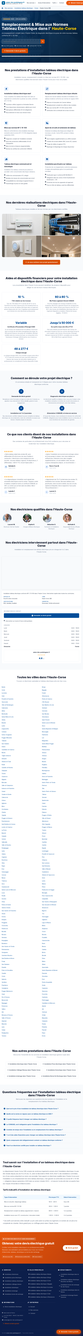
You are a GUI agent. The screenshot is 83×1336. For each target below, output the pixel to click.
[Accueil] (2, 8)
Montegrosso (46, 770)
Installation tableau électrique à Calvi (39, 1293)
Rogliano (44, 764)
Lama (3, 851)
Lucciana (4, 693)
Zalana (3, 854)
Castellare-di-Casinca (8, 749)
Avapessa (45, 928)
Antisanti (4, 758)
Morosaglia (45, 731)
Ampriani (4, 1021)
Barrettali (44, 839)
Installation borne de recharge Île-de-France (69, 1285)
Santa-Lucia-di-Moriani (48, 723)
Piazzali (44, 1030)
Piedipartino (5, 1033)
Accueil (32, 1306)
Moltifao (44, 746)
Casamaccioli (5, 887)
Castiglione (5, 988)
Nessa (3, 878)
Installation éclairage (10, 1291)
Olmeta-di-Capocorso (48, 875)
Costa (3, 976)
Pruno (43, 836)
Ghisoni (44, 833)
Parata (44, 1024)
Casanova (4, 776)
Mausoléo (45, 1018)
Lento (43, 881)
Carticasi (44, 1012)
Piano (43, 1033)
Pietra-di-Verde (6, 904)
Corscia (4, 875)
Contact (61, 3)
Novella (4, 931)
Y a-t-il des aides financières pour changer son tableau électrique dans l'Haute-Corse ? (35, 1135)
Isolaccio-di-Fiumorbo (8, 788)
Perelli (3, 895)
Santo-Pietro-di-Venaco (49, 791)
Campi (3, 1030)
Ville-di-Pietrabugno (7, 705)
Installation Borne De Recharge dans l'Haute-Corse (58, 1076)
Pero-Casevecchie (47, 895)
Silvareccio (45, 907)
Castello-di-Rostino (7, 767)
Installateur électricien (10, 1274)
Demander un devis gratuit (41, 615)
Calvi (3, 696)
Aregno (44, 758)
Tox (43, 913)
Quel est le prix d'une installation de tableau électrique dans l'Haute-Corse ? (31, 1108)
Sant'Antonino (46, 866)
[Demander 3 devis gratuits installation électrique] (68, 1332)
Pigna (3, 866)
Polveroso (5, 1006)
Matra (43, 961)
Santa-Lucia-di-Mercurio (9, 889)
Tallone (44, 794)
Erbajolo (4, 919)
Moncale (4, 782)
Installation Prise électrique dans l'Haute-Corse (59, 1064)
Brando (4, 723)
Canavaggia (5, 872)
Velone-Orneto (6, 907)
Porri (43, 979)
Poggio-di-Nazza (47, 827)
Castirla (44, 845)
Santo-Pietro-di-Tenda (48, 782)
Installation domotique (10, 1287)
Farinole (44, 806)
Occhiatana (5, 809)
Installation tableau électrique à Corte (40, 1280)
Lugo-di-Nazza (46, 922)
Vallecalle (4, 842)
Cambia (44, 949)
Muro (3, 806)
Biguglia (44, 690)
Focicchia (44, 994)
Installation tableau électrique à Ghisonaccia (41, 1297)
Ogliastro (44, 919)
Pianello (4, 967)
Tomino (44, 830)
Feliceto (44, 809)
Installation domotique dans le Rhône (69, 1291)
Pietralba (44, 767)
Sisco (43, 726)
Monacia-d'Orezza (7, 1015)
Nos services (31, 3)
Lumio (3, 726)
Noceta (44, 934)
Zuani (3, 994)
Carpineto (45, 988)
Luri (43, 737)
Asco (3, 884)
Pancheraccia (5, 821)
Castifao (44, 842)
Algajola (4, 779)
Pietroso (44, 785)
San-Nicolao (45, 714)
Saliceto (4, 979)
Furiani (44, 693)
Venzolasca (45, 717)
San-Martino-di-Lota (48, 705)
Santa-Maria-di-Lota (7, 717)
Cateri (43, 803)
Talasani (4, 740)
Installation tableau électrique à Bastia (40, 1274)
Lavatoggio (45, 851)
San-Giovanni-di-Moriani (49, 904)
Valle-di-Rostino (6, 845)
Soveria (4, 898)
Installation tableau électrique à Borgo (40, 1277)
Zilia (43, 788)
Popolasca (5, 985)
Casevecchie (45, 940)
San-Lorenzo (45, 863)
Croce (44, 931)
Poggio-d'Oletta (46, 815)
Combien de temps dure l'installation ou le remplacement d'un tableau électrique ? (33, 1130)
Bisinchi (4, 833)
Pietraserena (5, 949)
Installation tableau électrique (24, 8)
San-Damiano (5, 964)
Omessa (44, 755)
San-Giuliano (5, 743)
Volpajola (4, 770)
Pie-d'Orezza (6, 997)
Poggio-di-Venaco (7, 818)
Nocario (4, 934)
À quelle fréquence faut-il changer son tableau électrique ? (25, 1119)
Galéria (44, 773)
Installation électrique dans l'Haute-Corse (22, 1064)
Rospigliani (5, 940)
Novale (44, 955)
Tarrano (4, 1036)
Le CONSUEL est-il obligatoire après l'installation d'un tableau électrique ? (30, 1124)
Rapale (44, 848)
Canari (3, 791)
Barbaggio (45, 779)
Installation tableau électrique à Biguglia (40, 1284)
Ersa (3, 869)
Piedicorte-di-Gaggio (48, 889)
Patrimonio (45, 734)
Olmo (3, 863)
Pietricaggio (45, 1000)
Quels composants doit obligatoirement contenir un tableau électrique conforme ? (33, 1140)
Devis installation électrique (12, 1306)
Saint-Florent (45, 720)
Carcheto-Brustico (7, 955)
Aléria (3, 711)
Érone (43, 1036)
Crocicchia (5, 925)
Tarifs (54, 3)
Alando (44, 1006)
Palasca (44, 812)
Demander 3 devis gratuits (15, 51)
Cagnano (4, 857)
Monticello (5, 714)
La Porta (4, 830)
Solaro (3, 746)
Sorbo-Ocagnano (7, 734)
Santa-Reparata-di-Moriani (49, 970)
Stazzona (44, 991)
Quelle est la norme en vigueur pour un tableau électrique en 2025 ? (28, 1114)
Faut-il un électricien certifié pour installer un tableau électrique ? (27, 1145)
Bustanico (4, 943)
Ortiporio (44, 860)
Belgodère (45, 740)
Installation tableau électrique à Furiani (40, 1290)
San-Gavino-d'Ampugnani (49, 901)
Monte (3, 752)
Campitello (45, 898)
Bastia (3, 687)
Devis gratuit (72, 1248)
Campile (4, 836)
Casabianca (45, 872)
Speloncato (45, 800)
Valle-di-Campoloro (7, 785)
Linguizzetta (5, 728)
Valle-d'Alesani (46, 869)
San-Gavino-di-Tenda (8, 946)
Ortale (44, 1015)
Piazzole (44, 973)
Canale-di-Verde (6, 794)
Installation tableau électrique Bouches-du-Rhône (69, 1280)
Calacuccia (5, 797)
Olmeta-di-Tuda (6, 761)
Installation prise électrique (12, 1277)
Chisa (3, 901)
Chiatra (4, 812)
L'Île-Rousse (45, 702)
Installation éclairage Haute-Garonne (68, 1296)
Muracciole (5, 1000)
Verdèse (4, 982)
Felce (43, 958)
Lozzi (3, 893)
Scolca (4, 916)
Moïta (43, 952)
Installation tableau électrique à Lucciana (41, 1287)
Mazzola (4, 1024)
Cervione (44, 711)
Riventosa (4, 860)
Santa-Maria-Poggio (48, 743)
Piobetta (44, 1027)
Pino (43, 857)
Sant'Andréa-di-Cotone (8, 824)
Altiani (43, 964)
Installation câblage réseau (12, 1284)
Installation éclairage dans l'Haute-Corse (21, 1076)
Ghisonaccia (45, 696)
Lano (3, 1027)
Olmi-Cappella (46, 824)
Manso (44, 884)
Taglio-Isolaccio (6, 755)
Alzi (3, 1012)
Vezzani (44, 797)
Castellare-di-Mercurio (48, 1003)
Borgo (44, 687)
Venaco (44, 752)
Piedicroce (5, 928)
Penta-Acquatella (47, 982)
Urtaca (3, 800)
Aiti (43, 1009)
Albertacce (45, 821)
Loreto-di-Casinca (7, 827)
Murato (44, 761)
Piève (43, 887)
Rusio (43, 943)
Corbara (4, 731)
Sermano (4, 937)
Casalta (4, 973)
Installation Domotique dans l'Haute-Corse (61, 1070)
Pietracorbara (46, 749)
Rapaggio (4, 1003)
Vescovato (5, 702)
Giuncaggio (45, 916)
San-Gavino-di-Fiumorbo (9, 910)
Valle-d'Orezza (6, 1018)
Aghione (4, 803)
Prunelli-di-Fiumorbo (7, 699)
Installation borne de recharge (13, 1294)
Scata (43, 985)
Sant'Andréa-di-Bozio (8, 958)
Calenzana (5, 708)
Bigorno (44, 910)
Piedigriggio (5, 848)
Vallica (3, 1009)
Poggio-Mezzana (7, 737)
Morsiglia (44, 893)
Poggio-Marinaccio (7, 991)
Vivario (4, 773)
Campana (44, 1021)
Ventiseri (44, 708)
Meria (43, 925)
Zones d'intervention (44, 3)
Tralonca (4, 881)
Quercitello (45, 967)
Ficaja (3, 961)
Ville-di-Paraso (46, 818)
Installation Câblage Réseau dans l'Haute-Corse (23, 1070)
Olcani (3, 913)
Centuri (4, 839)
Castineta (44, 997)
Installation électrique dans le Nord (69, 1275)
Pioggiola (4, 922)
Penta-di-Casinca (47, 699)
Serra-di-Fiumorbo (47, 776)
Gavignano (5, 952)
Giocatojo (45, 976)
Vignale (4, 815)
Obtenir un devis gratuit (11, 1323)
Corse (36, 8)
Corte (3, 690)
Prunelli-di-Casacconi (48, 854)
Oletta (3, 720)
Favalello (44, 937)
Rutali (3, 764)
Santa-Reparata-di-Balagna (50, 728)
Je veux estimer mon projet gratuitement (41, 262)
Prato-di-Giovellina (7, 970)
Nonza (44, 946)
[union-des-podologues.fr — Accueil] (13, 3)
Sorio (43, 878)
